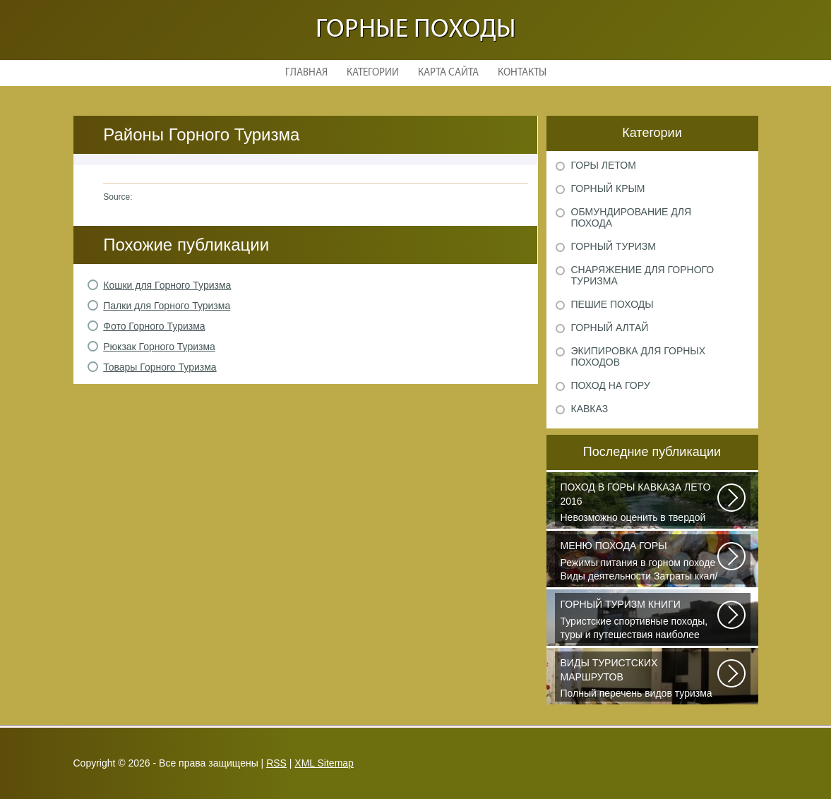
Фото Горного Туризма (154, 326)
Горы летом (603, 165)
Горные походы (416, 30)
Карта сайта (448, 73)
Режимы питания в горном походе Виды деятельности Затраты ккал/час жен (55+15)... (640, 561)
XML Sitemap (324, 763)
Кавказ (590, 408)
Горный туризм (613, 246)
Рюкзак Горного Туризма (159, 346)
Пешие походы (612, 304)
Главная (306, 73)
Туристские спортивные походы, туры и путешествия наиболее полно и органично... (640, 620)
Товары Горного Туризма (159, 367)
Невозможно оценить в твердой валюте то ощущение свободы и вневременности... (640, 503)
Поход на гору (610, 385)
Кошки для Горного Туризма (167, 285)
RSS (276, 763)
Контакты (522, 73)
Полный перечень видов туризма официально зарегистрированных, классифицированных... (640, 679)
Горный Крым (608, 188)
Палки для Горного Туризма (166, 305)
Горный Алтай (610, 327)
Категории (373, 73)
